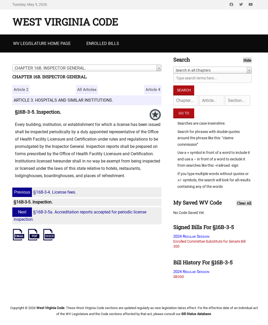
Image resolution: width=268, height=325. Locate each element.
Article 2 (21, 89)
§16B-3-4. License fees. (45, 192)
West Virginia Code (65, 21)
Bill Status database (196, 314)
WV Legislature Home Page (42, 43)
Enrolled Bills (102, 43)
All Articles (87, 89)
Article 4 (153, 89)
